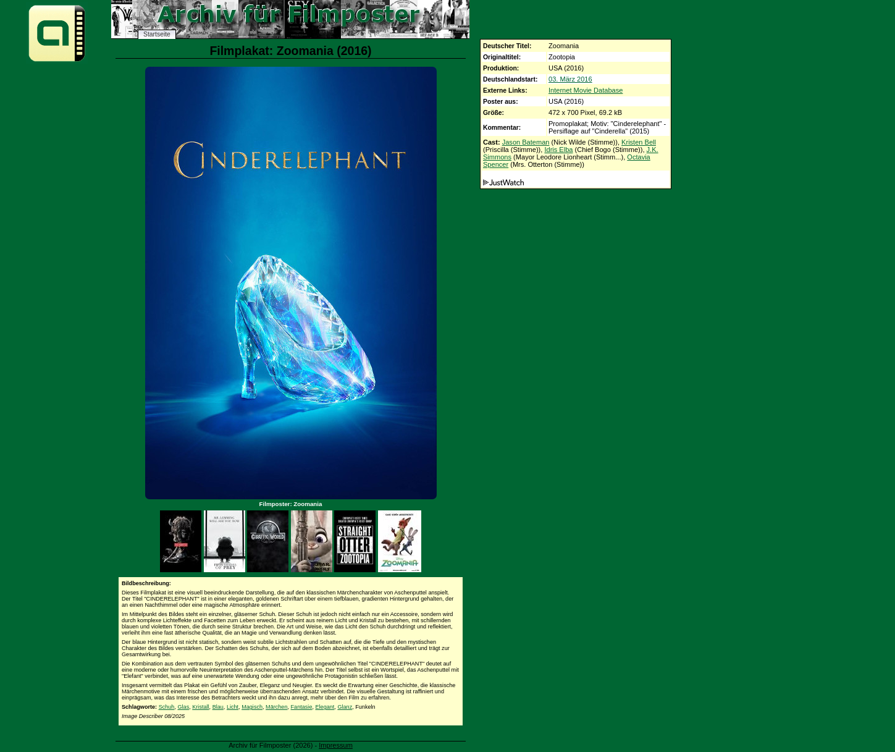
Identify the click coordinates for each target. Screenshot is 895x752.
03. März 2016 (570, 79)
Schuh (167, 707)
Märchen (276, 707)
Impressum (336, 745)
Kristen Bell (638, 142)
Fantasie (302, 707)
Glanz (344, 707)
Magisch (252, 707)
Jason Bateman (526, 142)
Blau (218, 707)
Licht (232, 707)
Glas (184, 707)
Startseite (156, 34)
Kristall (200, 707)
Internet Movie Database (585, 90)
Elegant (325, 707)
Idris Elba (558, 149)
